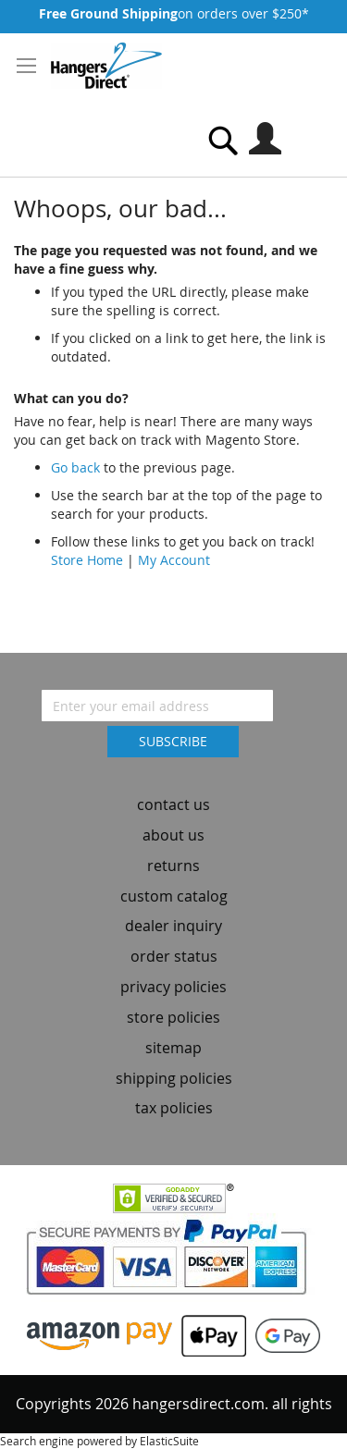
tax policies (174, 1108)
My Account (174, 560)
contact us (173, 804)
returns (173, 865)
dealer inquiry (173, 925)
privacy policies (173, 986)
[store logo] (106, 66)
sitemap (173, 1048)
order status (173, 956)
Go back (75, 467)
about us (173, 835)
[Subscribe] (173, 741)
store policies (173, 1017)
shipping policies (174, 1078)
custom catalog (174, 896)
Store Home (87, 560)
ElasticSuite (169, 1440)
